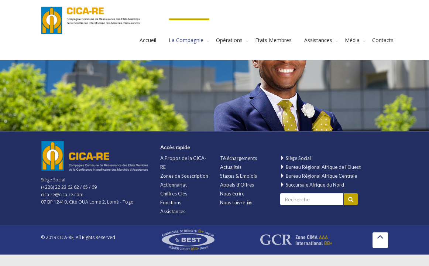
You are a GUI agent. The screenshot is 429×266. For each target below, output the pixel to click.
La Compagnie (186, 40)
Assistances (318, 40)
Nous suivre (235, 202)
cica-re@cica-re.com (62, 194)
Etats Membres (273, 40)
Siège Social (295, 158)
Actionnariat (173, 185)
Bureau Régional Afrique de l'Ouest (320, 167)
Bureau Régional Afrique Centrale (318, 176)
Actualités (230, 167)
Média (352, 40)
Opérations (229, 40)
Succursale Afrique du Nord (312, 185)
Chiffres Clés (173, 194)
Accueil (148, 40)
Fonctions (170, 202)
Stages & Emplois (238, 176)
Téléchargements (238, 158)
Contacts (383, 40)
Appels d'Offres (237, 185)
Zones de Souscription (184, 176)
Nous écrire (232, 194)
